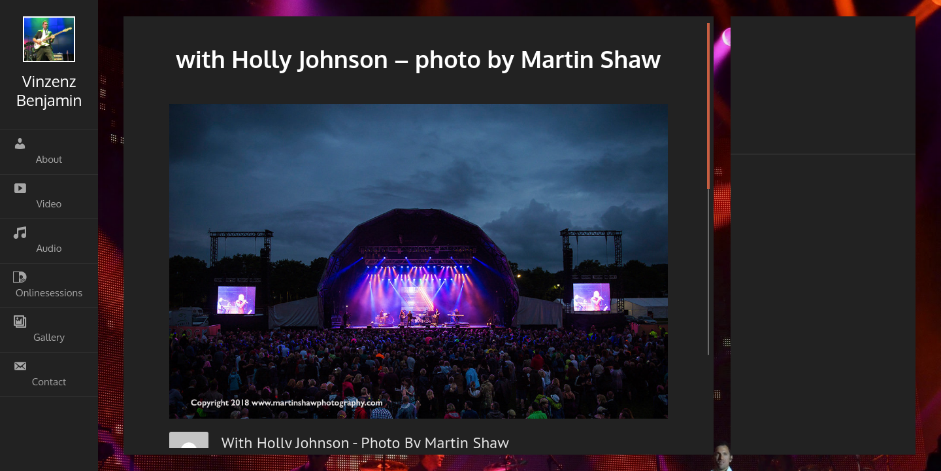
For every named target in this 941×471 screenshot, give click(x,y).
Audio (37, 240)
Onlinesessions (47, 284)
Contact (39, 373)
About (37, 151)
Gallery (39, 329)
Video (37, 195)
